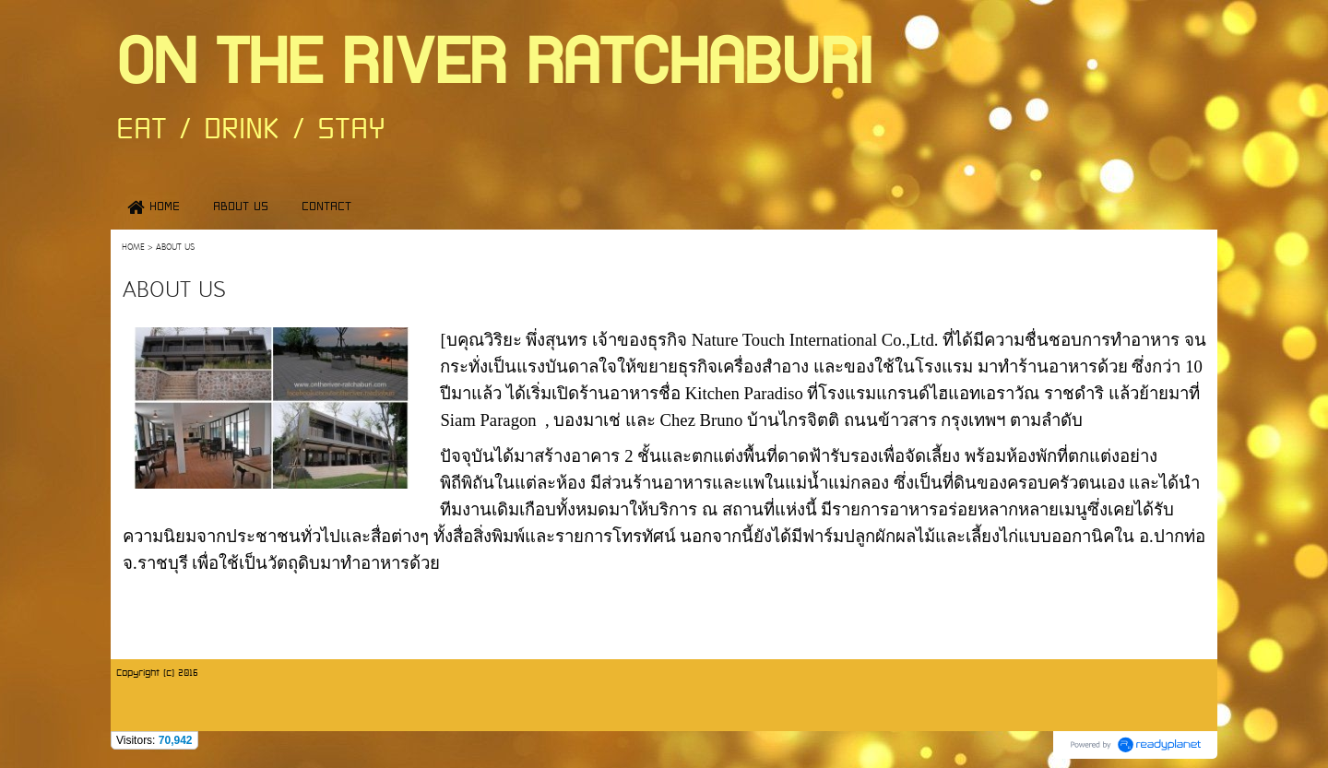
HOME (133, 247)
